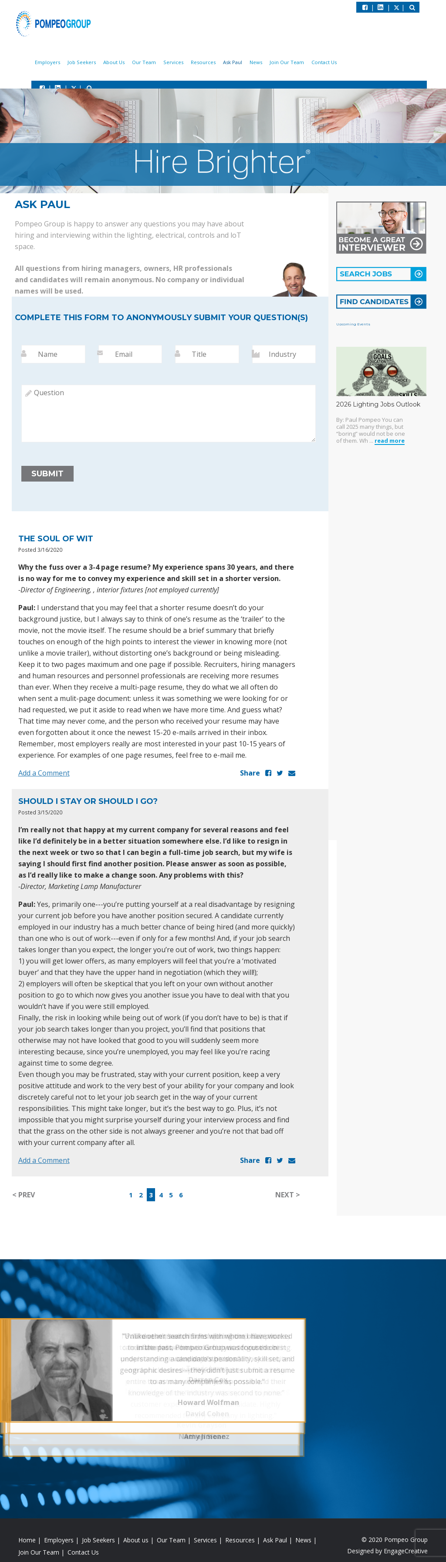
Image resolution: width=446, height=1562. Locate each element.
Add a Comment (44, 774)
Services (186, 63)
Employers (71, 63)
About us (136, 1542)
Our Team (160, 63)
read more (390, 443)
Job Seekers (102, 63)
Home (27, 1542)
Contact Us (325, 63)
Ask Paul (240, 63)
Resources (214, 63)
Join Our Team (290, 63)
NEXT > (287, 1196)
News (262, 63)
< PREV (23, 1196)
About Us (132, 63)
